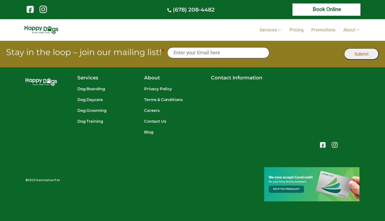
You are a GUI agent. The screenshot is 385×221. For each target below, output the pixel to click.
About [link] (349, 30)
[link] (31, 9)
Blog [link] (148, 132)
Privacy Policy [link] (158, 89)
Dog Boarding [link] (91, 89)
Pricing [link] (296, 30)
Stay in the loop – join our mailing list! (85, 52)
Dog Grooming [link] (92, 110)
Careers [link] (152, 110)
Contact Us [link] (155, 121)
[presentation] (307, 52)
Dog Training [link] (90, 121)
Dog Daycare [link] (90, 99)
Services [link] (268, 30)
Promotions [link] (323, 30)
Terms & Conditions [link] (163, 99)
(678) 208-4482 (194, 9)
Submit (361, 54)
